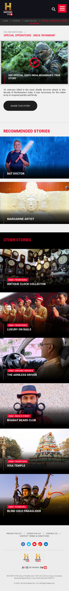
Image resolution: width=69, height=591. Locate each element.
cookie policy (34, 534)
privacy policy (14, 534)
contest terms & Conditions (34, 536)
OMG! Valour (31, 21)
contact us (52, 534)
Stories (16, 21)
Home (5, 21)
